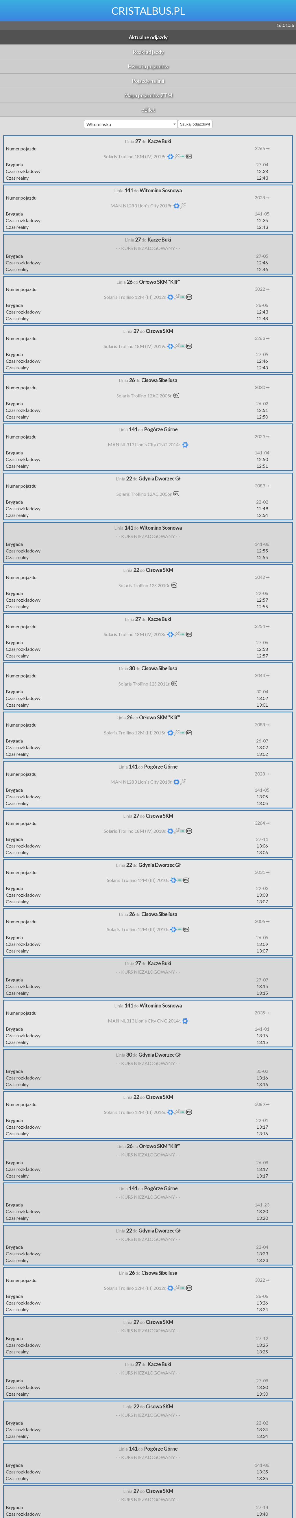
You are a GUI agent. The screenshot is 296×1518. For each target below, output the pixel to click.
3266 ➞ (262, 148)
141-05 (262, 213)
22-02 (262, 501)
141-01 (262, 1028)
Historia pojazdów (148, 66)
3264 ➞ (262, 823)
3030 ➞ (262, 387)
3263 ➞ (262, 338)
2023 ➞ (262, 436)
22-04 (262, 1247)
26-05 (262, 937)
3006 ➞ (262, 921)
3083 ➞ (262, 485)
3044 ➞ (262, 675)
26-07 (262, 740)
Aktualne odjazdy (148, 37)
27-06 (262, 642)
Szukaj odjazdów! (195, 124)
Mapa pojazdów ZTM (148, 95)
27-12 (262, 1338)
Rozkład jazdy (148, 52)
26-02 (262, 403)
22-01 (262, 1120)
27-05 (262, 256)
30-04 (262, 691)
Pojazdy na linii (148, 81)
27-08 (262, 1380)
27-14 (262, 1507)
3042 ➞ (262, 577)
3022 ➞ (262, 289)
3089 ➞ (262, 1104)
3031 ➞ (262, 872)
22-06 (262, 593)
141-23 (262, 1204)
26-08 (262, 1162)
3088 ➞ (262, 724)
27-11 (262, 839)
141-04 (262, 452)
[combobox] (131, 124)
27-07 (262, 979)
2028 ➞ (262, 197)
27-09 (262, 354)
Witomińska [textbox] (98, 124)
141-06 (262, 544)
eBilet (148, 109)
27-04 (262, 164)
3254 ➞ (262, 626)
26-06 (262, 305)
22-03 (262, 888)
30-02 (262, 1071)
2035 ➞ (262, 1012)
